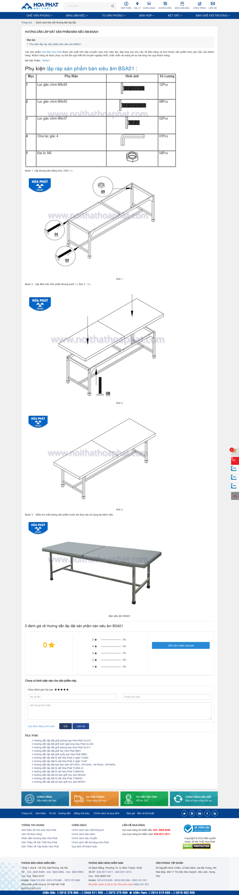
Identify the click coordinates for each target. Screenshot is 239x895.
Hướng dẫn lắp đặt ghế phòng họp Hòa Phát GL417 (61, 747)
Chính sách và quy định (106, 813)
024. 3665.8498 (161, 830)
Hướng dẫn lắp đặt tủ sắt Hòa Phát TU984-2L (58, 768)
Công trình (199, 5)
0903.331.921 (139, 880)
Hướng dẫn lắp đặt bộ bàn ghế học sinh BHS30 (59, 775)
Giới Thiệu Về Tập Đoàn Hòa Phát (40, 846)
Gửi (66, 726)
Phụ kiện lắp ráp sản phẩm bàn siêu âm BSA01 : (55, 44)
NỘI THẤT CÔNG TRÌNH (156, 15)
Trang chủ (26, 23)
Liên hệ (213, 5)
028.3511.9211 (162, 834)
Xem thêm (209, 15)
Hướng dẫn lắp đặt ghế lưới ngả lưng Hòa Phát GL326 (62, 744)
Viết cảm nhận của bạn (181, 645)
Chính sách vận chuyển (84, 838)
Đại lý (137, 5)
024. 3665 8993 (74, 872)
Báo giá (131, 813)
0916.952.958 (122, 880)
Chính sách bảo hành (83, 834)
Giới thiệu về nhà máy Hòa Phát (38, 830)
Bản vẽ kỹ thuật (145, 813)
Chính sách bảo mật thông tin (88, 830)
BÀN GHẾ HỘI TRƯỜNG (127, 15)
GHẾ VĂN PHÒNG (33, 15)
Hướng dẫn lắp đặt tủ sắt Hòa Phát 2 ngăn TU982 (60, 758)
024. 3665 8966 (55, 872)
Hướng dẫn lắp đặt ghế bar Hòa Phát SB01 (56, 751)
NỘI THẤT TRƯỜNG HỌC (186, 15)
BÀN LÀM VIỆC (54, 15)
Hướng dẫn (165, 5)
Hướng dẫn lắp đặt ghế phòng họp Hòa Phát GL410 (61, 740)
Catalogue (149, 5)
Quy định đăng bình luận (41, 726)
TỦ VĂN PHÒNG (74, 15)
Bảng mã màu (182, 5)
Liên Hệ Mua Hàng (31, 834)
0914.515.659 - (105, 880)
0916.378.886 (54, 880)
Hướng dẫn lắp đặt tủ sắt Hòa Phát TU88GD (57, 778)
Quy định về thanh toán (84, 846)
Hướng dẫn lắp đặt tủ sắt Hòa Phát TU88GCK (58, 771)
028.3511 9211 (105, 872)
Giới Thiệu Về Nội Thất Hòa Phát (39, 842)
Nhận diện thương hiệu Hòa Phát (39, 838)
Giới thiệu (126, 5)
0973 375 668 (72, 880)
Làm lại (81, 726)
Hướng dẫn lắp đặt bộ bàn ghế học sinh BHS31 (59, 782)
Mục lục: (31, 40)
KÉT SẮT (105, 15)
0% (124, 640)
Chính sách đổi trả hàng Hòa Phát (90, 842)
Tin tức (52, 813)
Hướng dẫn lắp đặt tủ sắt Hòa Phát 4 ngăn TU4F (59, 761)
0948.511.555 (37, 880)
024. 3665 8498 (35, 872)
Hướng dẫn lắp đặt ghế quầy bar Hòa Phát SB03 (59, 754)
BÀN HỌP (92, 15)
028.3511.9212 (123, 872)
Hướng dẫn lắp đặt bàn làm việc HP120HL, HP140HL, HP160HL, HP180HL (74, 765)
